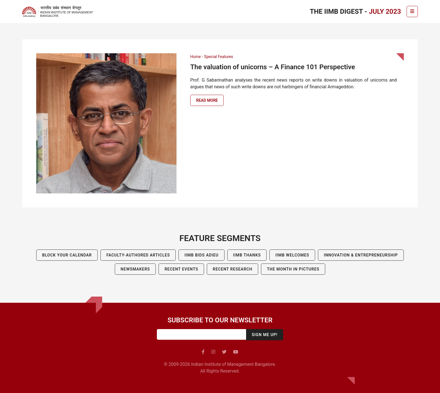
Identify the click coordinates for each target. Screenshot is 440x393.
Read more (207, 100)
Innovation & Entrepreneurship (361, 255)
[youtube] (235, 352)
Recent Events (181, 269)
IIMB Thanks (247, 255)
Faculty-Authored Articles (138, 255)
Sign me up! (265, 334)
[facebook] (203, 352)
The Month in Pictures (293, 269)
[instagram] (213, 352)
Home (195, 56)
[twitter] (224, 352)
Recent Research (232, 269)
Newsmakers (135, 269)
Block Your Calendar (67, 255)
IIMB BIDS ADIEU (201, 255)
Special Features (218, 56)
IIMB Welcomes (292, 255)
